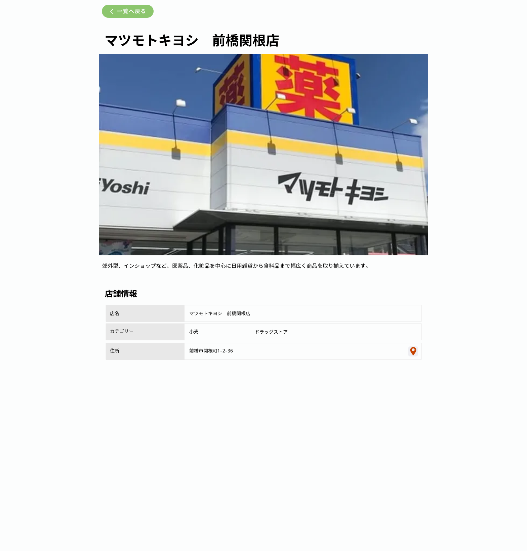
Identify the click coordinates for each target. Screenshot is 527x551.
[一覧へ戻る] (128, 11)
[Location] (413, 351)
